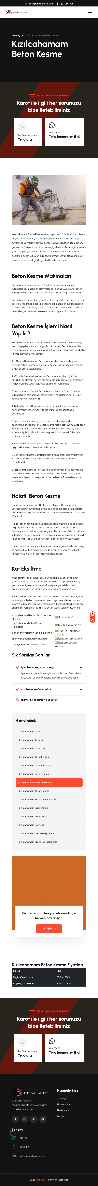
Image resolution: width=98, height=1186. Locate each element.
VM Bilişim (40, 1179)
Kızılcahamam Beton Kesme (35, 782)
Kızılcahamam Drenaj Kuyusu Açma (36, 842)
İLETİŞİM (49, 928)
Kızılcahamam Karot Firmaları (33, 765)
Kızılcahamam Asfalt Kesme (32, 791)
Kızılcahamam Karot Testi (31, 748)
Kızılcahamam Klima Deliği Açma (35, 833)
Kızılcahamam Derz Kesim (31, 816)
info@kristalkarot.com (39, 3)
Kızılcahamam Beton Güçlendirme (36, 799)
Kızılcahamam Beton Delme (32, 774)
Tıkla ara (25, 139)
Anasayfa (17, 35)
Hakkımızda (63, 1110)
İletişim (61, 1116)
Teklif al (22, 1137)
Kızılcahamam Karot (28, 731)
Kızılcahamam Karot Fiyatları (33, 757)
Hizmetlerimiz (64, 1104)
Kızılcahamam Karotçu (30, 740)
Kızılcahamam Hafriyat (30, 825)
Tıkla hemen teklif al (64, 136)
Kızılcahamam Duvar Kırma (32, 808)
